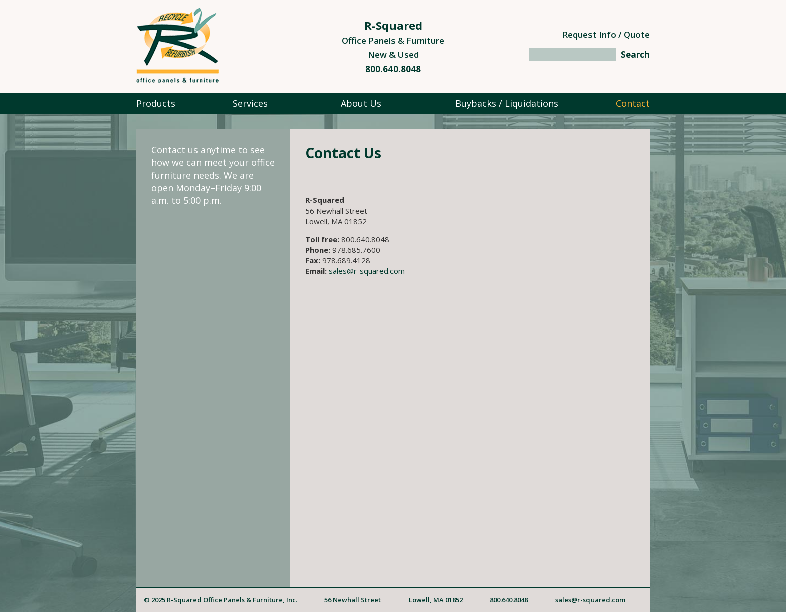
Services (250, 103)
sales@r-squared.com (367, 271)
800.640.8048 (393, 69)
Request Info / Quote (606, 34)
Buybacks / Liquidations (506, 103)
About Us (361, 103)
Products (155, 103)
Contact (633, 103)
